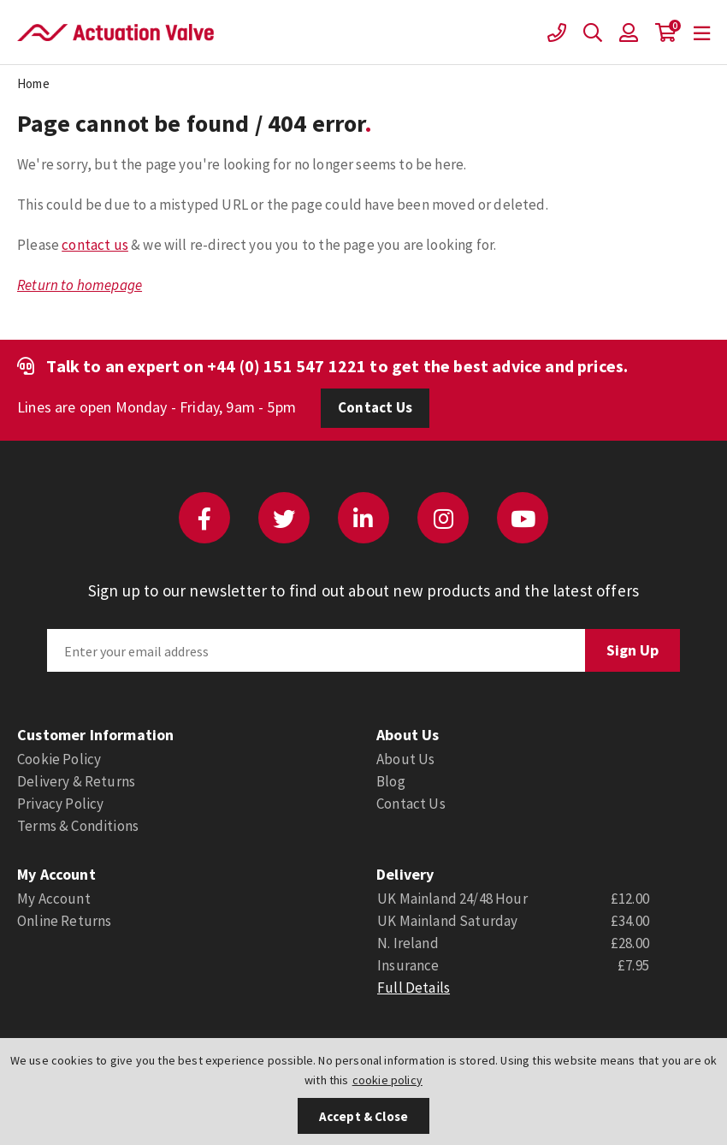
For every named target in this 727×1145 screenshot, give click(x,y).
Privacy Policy (60, 803)
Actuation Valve (115, 32)
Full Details (413, 987)
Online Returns (64, 920)
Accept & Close (363, 1116)
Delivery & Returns (76, 781)
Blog (390, 781)
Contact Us (375, 407)
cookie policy (387, 1080)
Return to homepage (79, 285)
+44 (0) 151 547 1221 (286, 366)
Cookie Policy (59, 759)
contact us (95, 244)
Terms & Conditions (78, 825)
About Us (405, 759)
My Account (54, 898)
